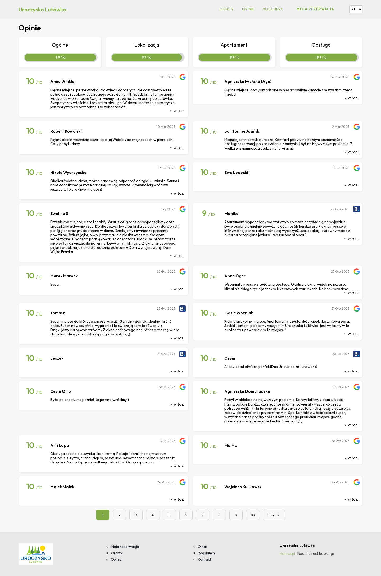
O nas (203, 546)
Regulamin (206, 553)
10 (253, 515)
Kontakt (204, 559)
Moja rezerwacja (315, 9)
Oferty (227, 9)
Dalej (274, 515)
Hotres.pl (287, 553)
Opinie (248, 9)
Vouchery (273, 9)
